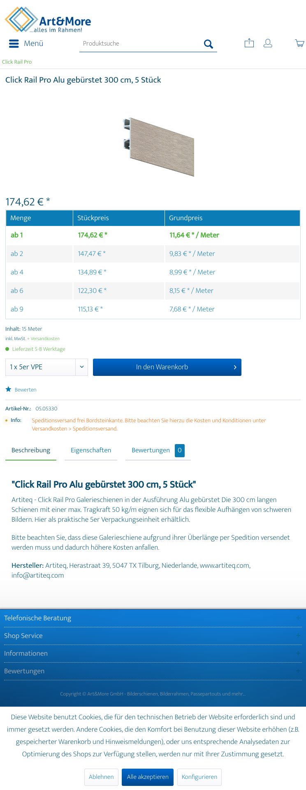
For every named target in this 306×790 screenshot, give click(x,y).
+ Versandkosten (43, 339)
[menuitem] (23, 44)
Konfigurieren (199, 777)
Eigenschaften (91, 450)
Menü (26, 44)
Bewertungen (158, 450)
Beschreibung (31, 450)
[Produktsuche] (148, 44)
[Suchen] (208, 44)
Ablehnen (101, 777)
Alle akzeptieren (148, 777)
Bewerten (21, 390)
